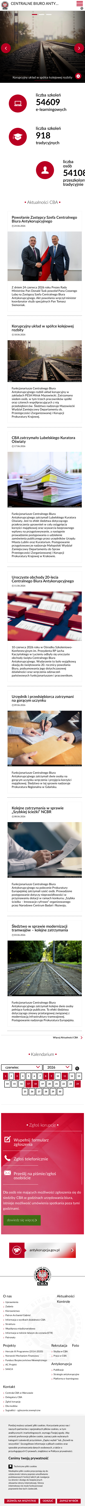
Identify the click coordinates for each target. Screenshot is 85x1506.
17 (27, 1082)
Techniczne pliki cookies (25, 1466)
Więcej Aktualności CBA (65, 1038)
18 (34, 1082)
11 (64, 1075)
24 (77, 1082)
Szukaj (77, 1068)
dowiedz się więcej (20, 1220)
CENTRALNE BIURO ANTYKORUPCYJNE (42, 1276)
